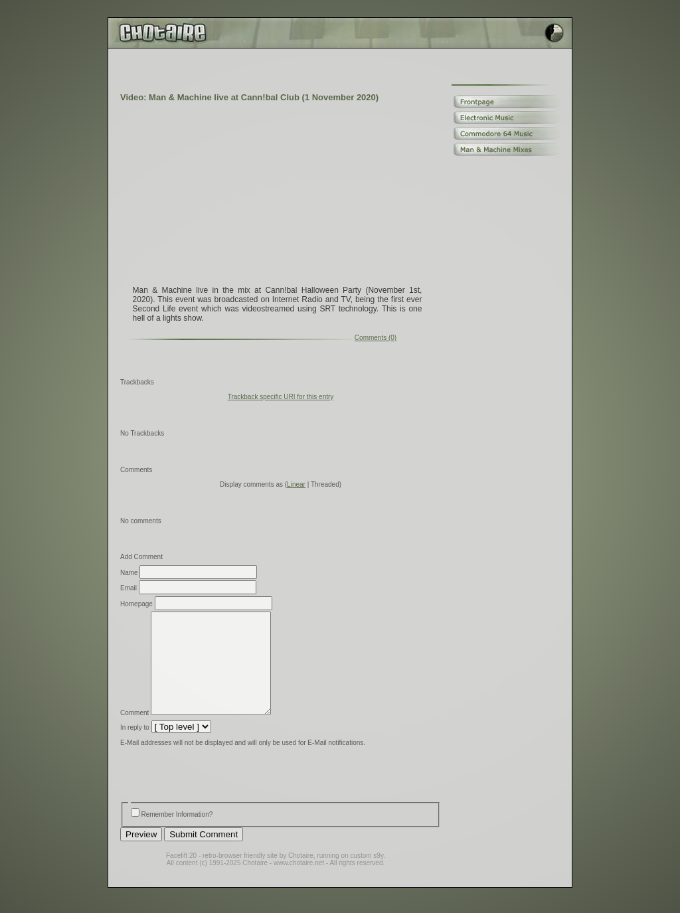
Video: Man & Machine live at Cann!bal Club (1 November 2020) (249, 97)
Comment (134, 732)
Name (129, 572)
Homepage (136, 604)
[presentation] (221, 796)
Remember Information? (177, 834)
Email (128, 588)
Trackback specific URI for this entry (281, 396)
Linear (296, 484)
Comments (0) (375, 337)
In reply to (134, 747)
